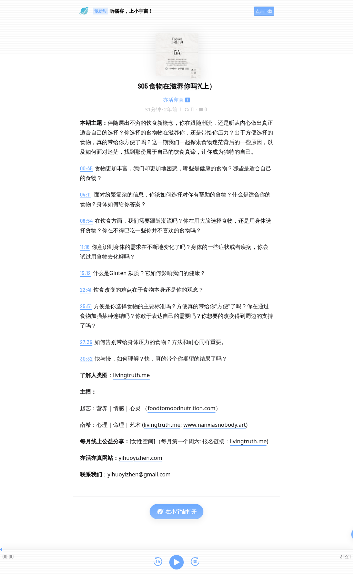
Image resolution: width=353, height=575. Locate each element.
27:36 (86, 342)
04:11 (85, 194)
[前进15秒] (195, 562)
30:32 (86, 358)
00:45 (86, 168)
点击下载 (264, 11)
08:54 (86, 220)
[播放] (176, 562)
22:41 (85, 289)
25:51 (86, 306)
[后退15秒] (158, 562)
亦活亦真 (173, 99)
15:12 (85, 273)
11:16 (85, 246)
